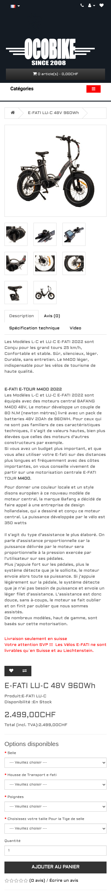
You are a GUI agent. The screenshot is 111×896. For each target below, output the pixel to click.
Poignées (15, 797)
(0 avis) (37, 881)
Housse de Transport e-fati (32, 775)
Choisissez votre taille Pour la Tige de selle (45, 819)
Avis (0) (52, 316)
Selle (11, 753)
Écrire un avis (63, 881)
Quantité (12, 841)
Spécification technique (34, 328)
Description (21, 316)
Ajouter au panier (56, 867)
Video (75, 328)
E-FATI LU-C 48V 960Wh (53, 113)
